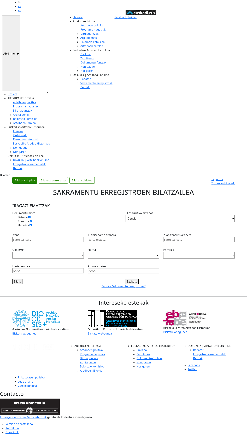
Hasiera (78, 17)
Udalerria (18, 250)
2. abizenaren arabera (177, 235)
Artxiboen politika (91, 25)
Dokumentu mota (23, 213)
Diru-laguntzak (22, 110)
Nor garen (86, 71)
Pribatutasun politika (31, 377)
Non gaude (87, 66)
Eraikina (85, 54)
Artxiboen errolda (91, 46)
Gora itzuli (12, 432)
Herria (92, 250)
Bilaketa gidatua (82, 180)
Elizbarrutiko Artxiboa (140, 213)
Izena (15, 235)
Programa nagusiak (92, 29)
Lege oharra (25, 381)
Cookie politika (27, 386)
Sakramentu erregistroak (96, 83)
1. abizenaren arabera (102, 235)
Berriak (85, 87)
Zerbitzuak (87, 58)
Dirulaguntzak (89, 34)
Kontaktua (12, 428)
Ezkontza (24, 221)
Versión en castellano (19, 424)
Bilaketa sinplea (25, 180)
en (19, 10)
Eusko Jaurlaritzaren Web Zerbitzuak (23, 417)
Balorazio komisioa (92, 42)
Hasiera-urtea (21, 266)
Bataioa (23, 217)
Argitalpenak (88, 38)
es (19, 6)
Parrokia (168, 250)
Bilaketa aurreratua (53, 180)
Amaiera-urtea (97, 266)
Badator (85, 79)
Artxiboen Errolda (24, 123)
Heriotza (24, 225)
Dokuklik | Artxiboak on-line (31, 160)
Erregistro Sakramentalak (29, 164)
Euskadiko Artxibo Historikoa (31, 143)
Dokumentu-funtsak (93, 62)
